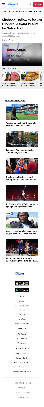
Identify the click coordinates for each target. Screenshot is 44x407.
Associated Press (8, 33)
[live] (38, 4)
